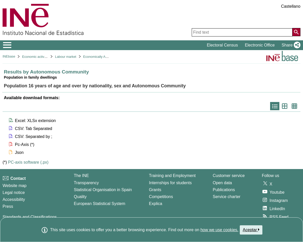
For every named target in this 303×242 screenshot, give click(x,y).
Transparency (86, 183)
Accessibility (14, 199)
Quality (80, 196)
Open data (222, 183)
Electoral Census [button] (222, 45)
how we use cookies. (219, 230)
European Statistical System (99, 203)
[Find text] (242, 32)
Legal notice (14, 192)
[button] (290, 45)
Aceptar (251, 229)
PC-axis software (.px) (28, 162)
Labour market (65, 57)
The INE (81, 175)
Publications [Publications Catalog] (224, 190)
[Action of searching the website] (296, 32)
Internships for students (170, 183)
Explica (155, 203)
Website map (14, 185)
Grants (155, 190)
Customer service (229, 175)
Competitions (161, 196)
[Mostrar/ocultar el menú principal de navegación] (7, 45)
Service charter (227, 196)
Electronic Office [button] (260, 45)
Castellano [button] (290, 6)
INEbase (9, 56)
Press (8, 206)
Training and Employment (172, 175)
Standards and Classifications (30, 217)
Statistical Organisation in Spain (103, 190)
